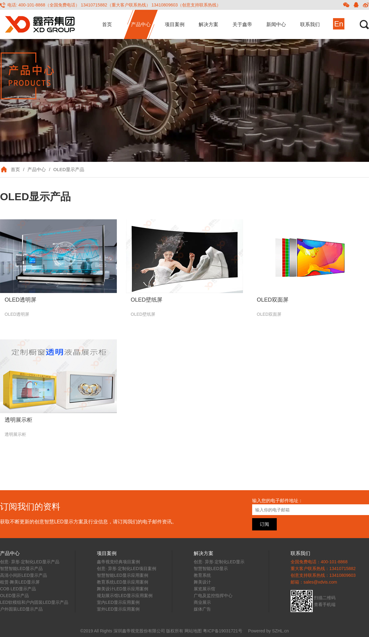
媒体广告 (202, 609)
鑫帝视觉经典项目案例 (118, 561)
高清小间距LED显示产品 (23, 575)
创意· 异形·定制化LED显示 (219, 561)
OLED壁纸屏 (146, 300)
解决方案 (208, 24)
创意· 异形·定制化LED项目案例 (126, 568)
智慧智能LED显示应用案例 (122, 575)
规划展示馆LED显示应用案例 (125, 595)
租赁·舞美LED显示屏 (20, 582)
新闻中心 (276, 24)
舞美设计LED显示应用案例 (122, 588)
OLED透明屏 (20, 300)
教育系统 (202, 575)
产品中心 (141, 24)
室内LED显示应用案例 (118, 602)
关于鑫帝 (242, 24)
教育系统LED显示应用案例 (122, 582)
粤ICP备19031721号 (222, 630)
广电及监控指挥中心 (213, 595)
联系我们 (310, 24)
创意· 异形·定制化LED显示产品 (29, 561)
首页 (107, 24)
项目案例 (174, 24)
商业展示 (202, 602)
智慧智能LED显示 (211, 568)
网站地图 (193, 630)
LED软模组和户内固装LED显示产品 (34, 602)
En (338, 24)
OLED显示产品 (68, 169)
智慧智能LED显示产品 (21, 568)
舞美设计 (202, 582)
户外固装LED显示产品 (21, 609)
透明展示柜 (18, 420)
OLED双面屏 (272, 300)
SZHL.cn (280, 630)
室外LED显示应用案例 (118, 609)
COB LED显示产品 (18, 588)
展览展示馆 (204, 588)
